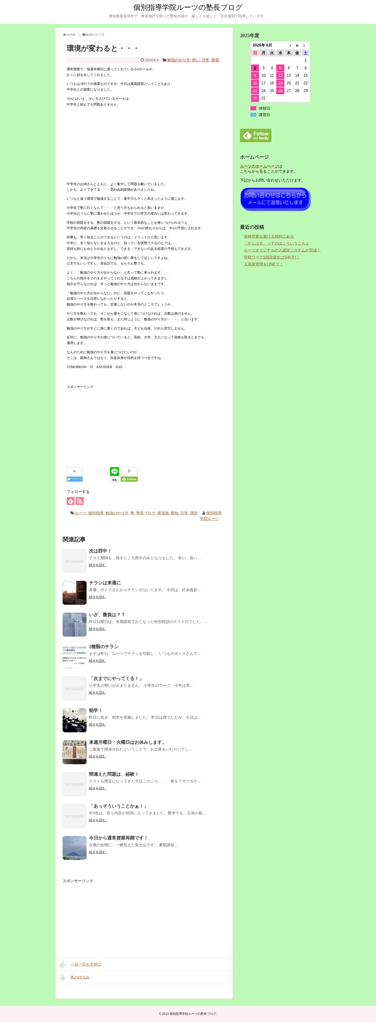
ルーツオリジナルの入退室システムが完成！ (282, 250)
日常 (205, 60)
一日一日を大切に (80, 965)
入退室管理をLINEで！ (263, 264)
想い (196, 60)
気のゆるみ (74, 978)
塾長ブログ (145, 513)
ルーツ (80, 513)
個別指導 (96, 513)
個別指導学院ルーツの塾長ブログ (188, 7)
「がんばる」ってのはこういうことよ (276, 243)
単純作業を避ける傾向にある (269, 236)
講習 (215, 60)
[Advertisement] (144, 144)
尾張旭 (163, 513)
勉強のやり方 (178, 60)
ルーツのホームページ (259, 166)
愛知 (174, 513)
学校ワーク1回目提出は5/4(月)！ (272, 257)
